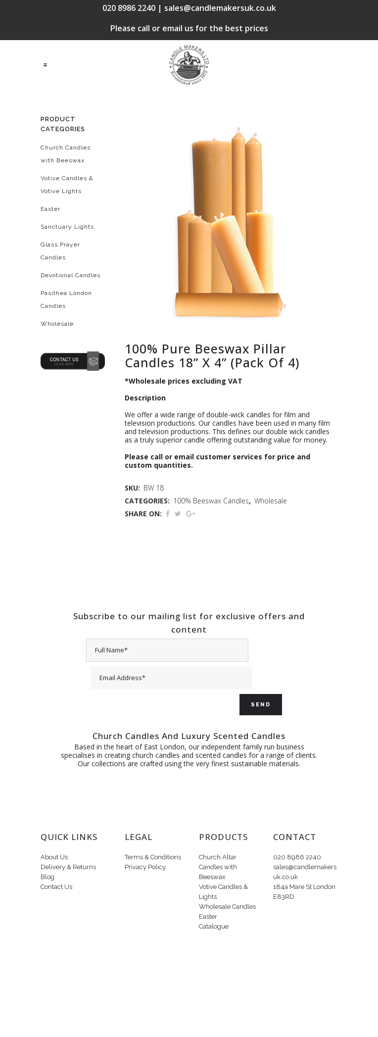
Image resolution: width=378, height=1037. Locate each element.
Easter (50, 208)
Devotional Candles (70, 275)
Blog (47, 877)
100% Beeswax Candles (211, 500)
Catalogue (214, 926)
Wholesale (57, 323)
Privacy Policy (145, 867)
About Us (54, 857)
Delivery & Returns (68, 867)
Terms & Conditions (153, 857)
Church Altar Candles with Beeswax (218, 867)
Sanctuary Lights (67, 226)
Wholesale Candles (227, 906)
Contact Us (56, 886)
